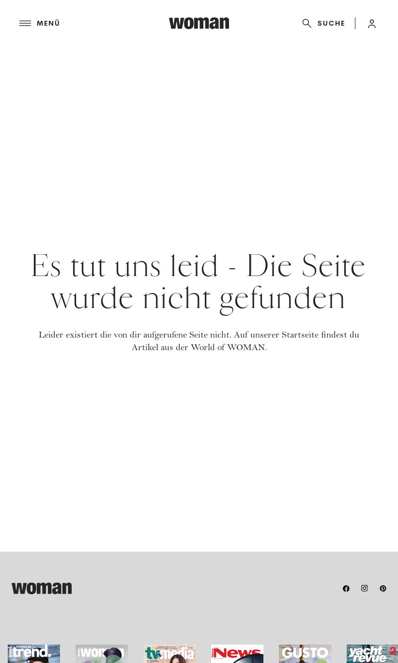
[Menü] (94, 23)
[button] (372, 23)
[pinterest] (383, 588)
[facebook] (346, 588)
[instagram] (364, 588)
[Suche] (321, 23)
